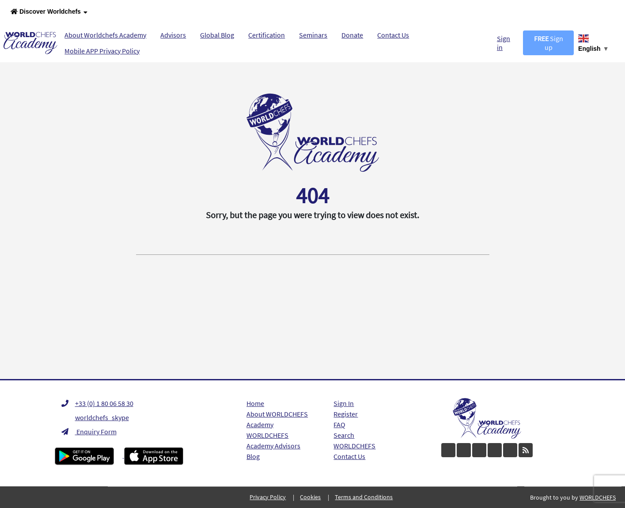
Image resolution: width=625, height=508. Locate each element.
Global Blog (217, 34)
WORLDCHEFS (354, 445)
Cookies (310, 497)
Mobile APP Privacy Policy (102, 50)
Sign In (343, 403)
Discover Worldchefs (49, 12)
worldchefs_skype (95, 417)
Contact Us (393, 34)
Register (345, 413)
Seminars (313, 34)
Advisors (173, 34)
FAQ (339, 424)
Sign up (548, 43)
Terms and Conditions (364, 497)
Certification (266, 34)
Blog (253, 456)
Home (255, 403)
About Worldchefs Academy (105, 34)
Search (343, 435)
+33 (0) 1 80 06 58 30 (97, 403)
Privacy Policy (268, 497)
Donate (352, 34)
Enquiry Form (89, 431)
